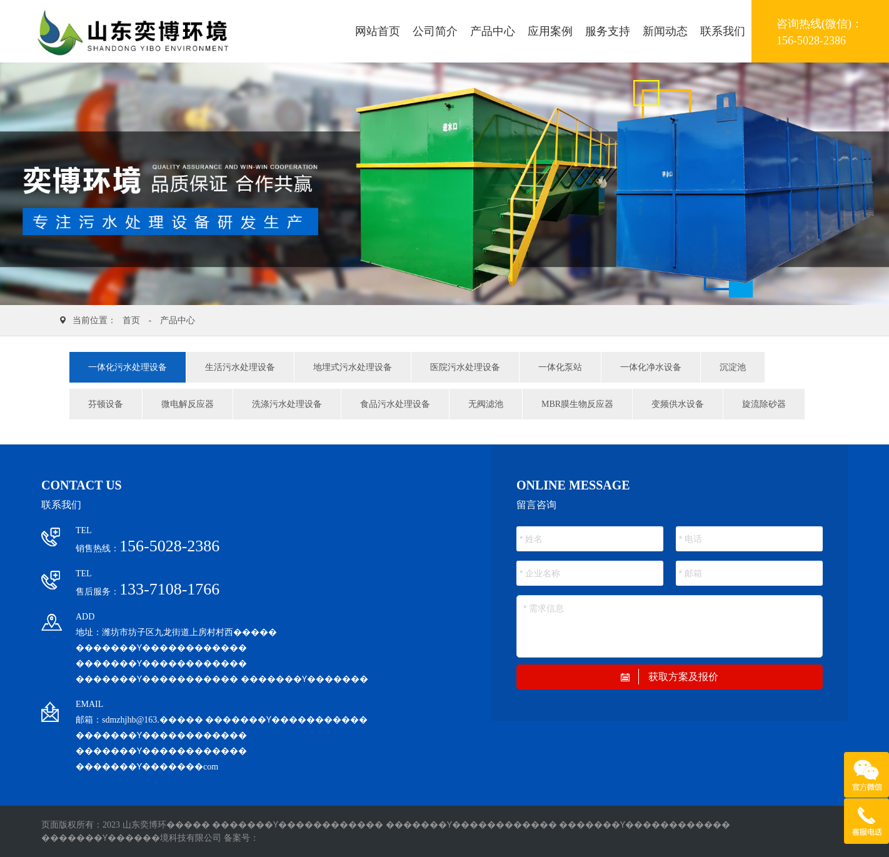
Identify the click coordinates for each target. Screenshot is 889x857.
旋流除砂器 (764, 404)
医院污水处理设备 (465, 367)
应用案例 (550, 31)
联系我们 (722, 31)
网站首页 (377, 31)
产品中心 (492, 31)
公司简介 (435, 31)
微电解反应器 (187, 404)
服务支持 (607, 31)
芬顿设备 (105, 404)
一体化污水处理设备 (127, 367)
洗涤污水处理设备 (287, 404)
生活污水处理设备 (240, 367)
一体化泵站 (560, 367)
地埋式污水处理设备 (352, 367)
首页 (131, 320)
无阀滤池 (485, 404)
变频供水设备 (677, 404)
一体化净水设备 (650, 367)
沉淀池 (733, 367)
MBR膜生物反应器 (577, 404)
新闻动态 (665, 31)
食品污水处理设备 (395, 404)
